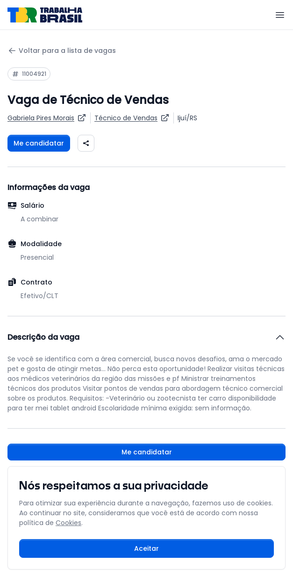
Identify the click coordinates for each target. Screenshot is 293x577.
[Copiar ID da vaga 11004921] (28, 73)
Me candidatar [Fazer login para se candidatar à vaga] (39, 143)
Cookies (68, 522)
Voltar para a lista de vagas (61, 51)
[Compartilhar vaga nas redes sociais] (86, 143)
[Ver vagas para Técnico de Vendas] (132, 118)
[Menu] (280, 15)
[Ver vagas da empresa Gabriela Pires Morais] (46, 118)
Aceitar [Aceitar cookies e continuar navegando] (146, 548)
